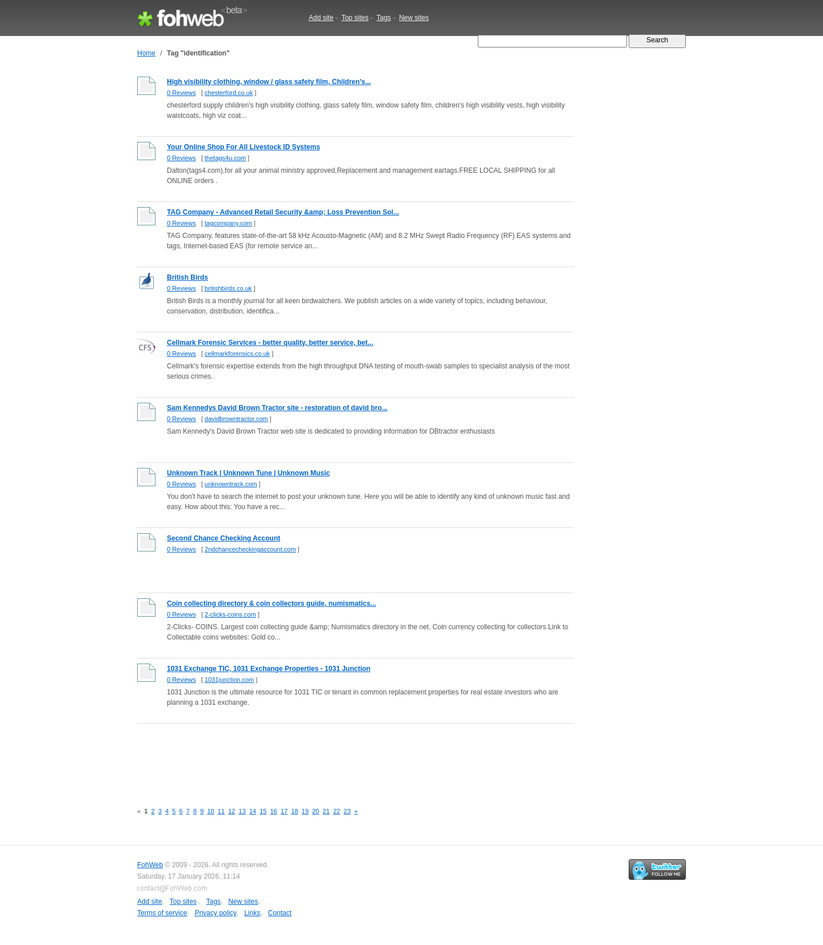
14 (252, 811)
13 (242, 811)
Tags (384, 18)
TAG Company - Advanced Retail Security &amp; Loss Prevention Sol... (283, 212)
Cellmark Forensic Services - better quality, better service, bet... (270, 343)
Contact (279, 913)
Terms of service (162, 913)
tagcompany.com (228, 223)
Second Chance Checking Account (223, 538)
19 (305, 811)
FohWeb (150, 865)
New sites (414, 18)
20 (315, 811)
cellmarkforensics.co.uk (237, 353)
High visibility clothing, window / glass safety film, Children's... (269, 82)
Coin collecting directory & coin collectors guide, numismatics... (271, 603)
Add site (321, 18)
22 (336, 811)
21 (326, 811)
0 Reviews (181, 92)
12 (231, 811)
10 (210, 811)
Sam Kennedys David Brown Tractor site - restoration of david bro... (277, 408)
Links (252, 913)
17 (284, 811)
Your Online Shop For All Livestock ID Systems (243, 147)
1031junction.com (229, 679)
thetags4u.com (225, 157)
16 (273, 811)
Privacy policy (216, 913)
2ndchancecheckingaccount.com (250, 549)
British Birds (187, 277)
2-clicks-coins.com (230, 614)
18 (294, 811)
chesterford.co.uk (229, 92)
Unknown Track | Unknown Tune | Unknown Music (248, 473)
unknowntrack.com (231, 484)
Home (146, 53)
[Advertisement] (345, 757)
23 (346, 811)
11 (221, 811)
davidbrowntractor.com (236, 418)
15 (262, 811)
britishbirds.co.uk (228, 288)
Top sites (354, 18)
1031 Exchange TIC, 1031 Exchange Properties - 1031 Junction (268, 669)
